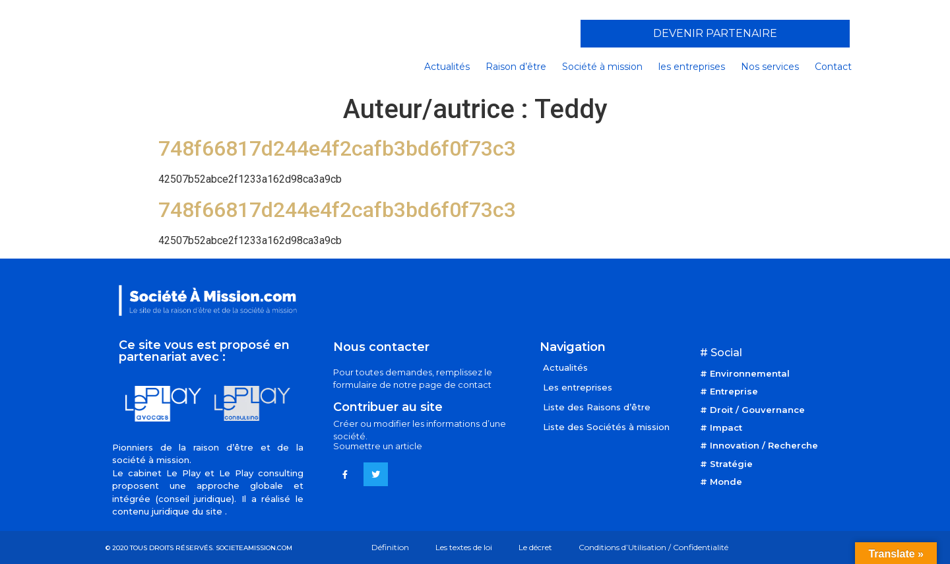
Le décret (535, 547)
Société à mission (602, 67)
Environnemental (750, 373)
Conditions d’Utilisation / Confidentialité (653, 547)
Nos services (770, 67)
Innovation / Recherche (764, 445)
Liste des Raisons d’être (596, 407)
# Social (721, 352)
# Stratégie (726, 463)
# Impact (721, 427)
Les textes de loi (463, 547)
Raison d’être (516, 67)
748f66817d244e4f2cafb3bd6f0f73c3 (337, 148)
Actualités (447, 67)
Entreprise (734, 391)
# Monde (721, 481)
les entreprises (691, 67)
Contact (833, 67)
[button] (715, 33)
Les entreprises (577, 387)
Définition (390, 547)
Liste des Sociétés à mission (606, 427)
